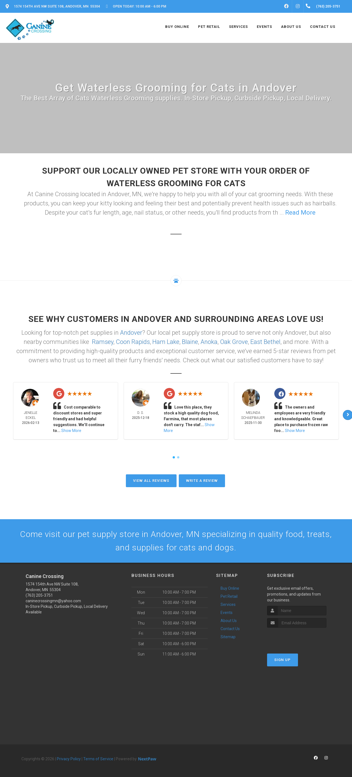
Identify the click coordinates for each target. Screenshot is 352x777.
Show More (71, 430)
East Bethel (265, 341)
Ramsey (102, 341)
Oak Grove (234, 341)
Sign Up (282, 660)
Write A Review (202, 481)
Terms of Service (98, 759)
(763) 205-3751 (39, 595)
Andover (131, 332)
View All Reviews (151, 481)
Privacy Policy (69, 759)
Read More (300, 212)
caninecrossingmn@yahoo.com (53, 601)
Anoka (209, 341)
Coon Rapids (133, 341)
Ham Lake (165, 341)
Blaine (190, 341)
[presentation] (296, 638)
